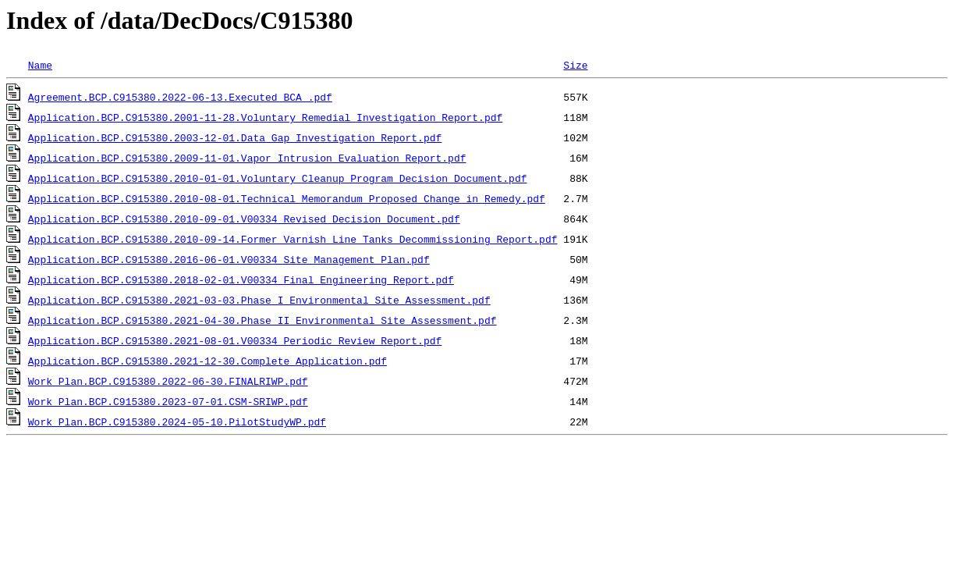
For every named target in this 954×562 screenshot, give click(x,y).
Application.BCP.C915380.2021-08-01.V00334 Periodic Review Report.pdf (235, 340)
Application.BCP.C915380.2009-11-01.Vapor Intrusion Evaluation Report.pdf (247, 158)
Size (575, 65)
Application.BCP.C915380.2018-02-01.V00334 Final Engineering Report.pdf (241, 279)
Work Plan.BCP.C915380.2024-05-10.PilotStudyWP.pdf (177, 421)
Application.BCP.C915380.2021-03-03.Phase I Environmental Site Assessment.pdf (259, 300)
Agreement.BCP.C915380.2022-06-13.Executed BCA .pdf (180, 97)
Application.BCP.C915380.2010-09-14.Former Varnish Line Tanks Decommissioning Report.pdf (293, 239)
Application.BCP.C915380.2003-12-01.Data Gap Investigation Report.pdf (235, 137)
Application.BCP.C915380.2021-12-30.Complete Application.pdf (207, 361)
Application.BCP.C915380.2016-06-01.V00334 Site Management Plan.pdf (229, 259)
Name (40, 65)
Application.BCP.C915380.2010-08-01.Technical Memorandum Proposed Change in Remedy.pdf (286, 198)
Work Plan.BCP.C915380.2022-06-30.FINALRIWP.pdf (168, 381)
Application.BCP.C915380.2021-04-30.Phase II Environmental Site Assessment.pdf (262, 320)
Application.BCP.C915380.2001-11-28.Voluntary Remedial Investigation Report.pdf (265, 117)
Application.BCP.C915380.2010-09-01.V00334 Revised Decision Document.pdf (244, 219)
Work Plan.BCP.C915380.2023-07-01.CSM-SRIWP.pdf (168, 401)
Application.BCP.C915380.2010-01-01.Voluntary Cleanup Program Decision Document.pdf (277, 178)
